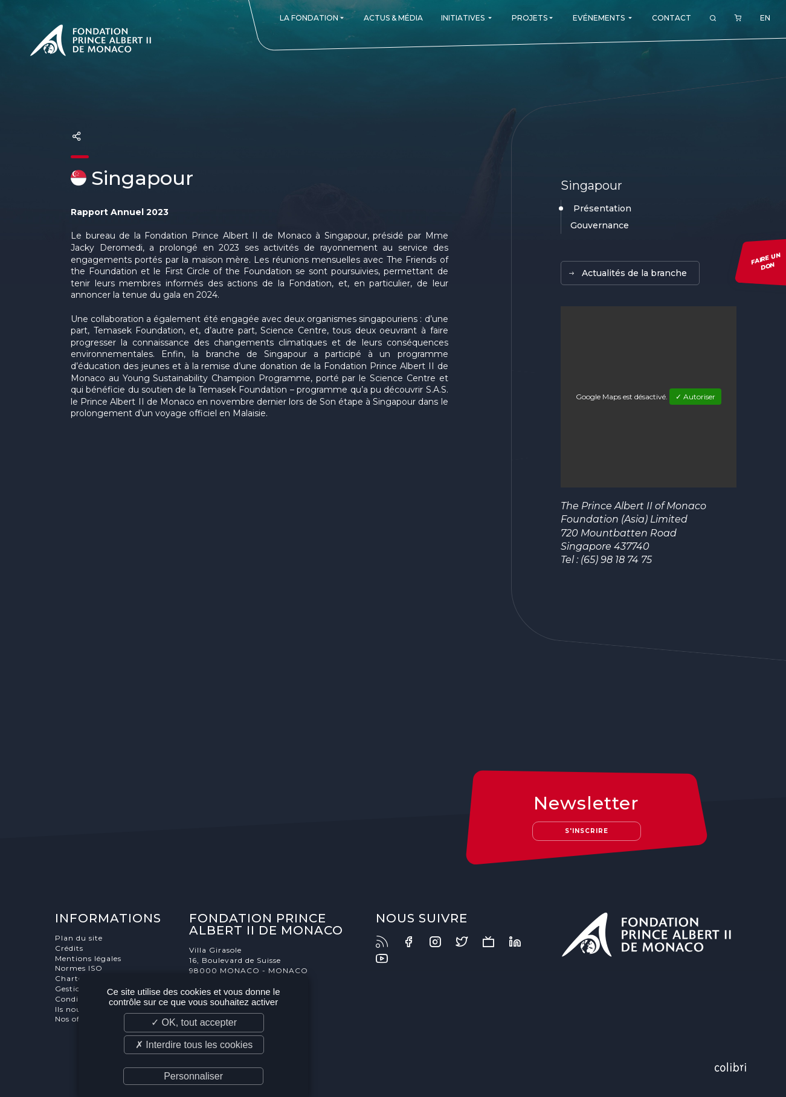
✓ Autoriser (695, 396)
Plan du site (79, 937)
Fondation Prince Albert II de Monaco (90, 42)
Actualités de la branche (627, 273)
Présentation (602, 208)
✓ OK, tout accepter (194, 1022)
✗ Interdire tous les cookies (194, 1045)
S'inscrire (586, 831)
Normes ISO (79, 968)
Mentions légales (88, 958)
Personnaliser (193, 1076)
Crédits (69, 948)
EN (765, 17)
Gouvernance (599, 225)
